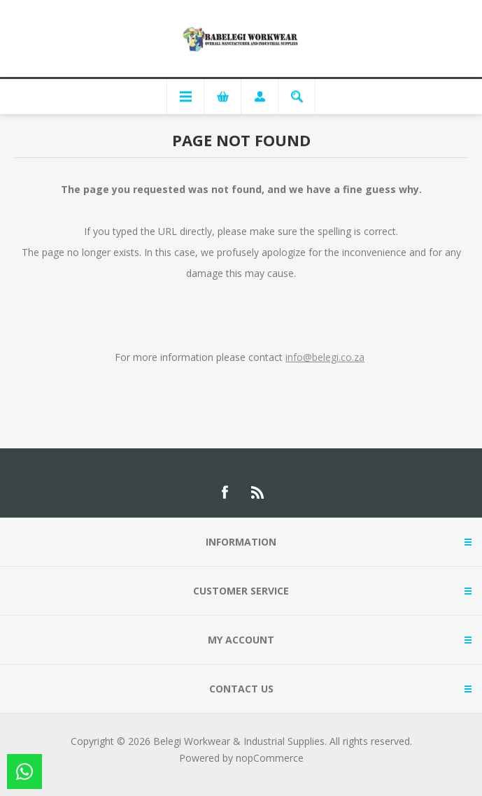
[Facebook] (224, 492)
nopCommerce (270, 758)
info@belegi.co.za (324, 357)
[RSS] (258, 492)
